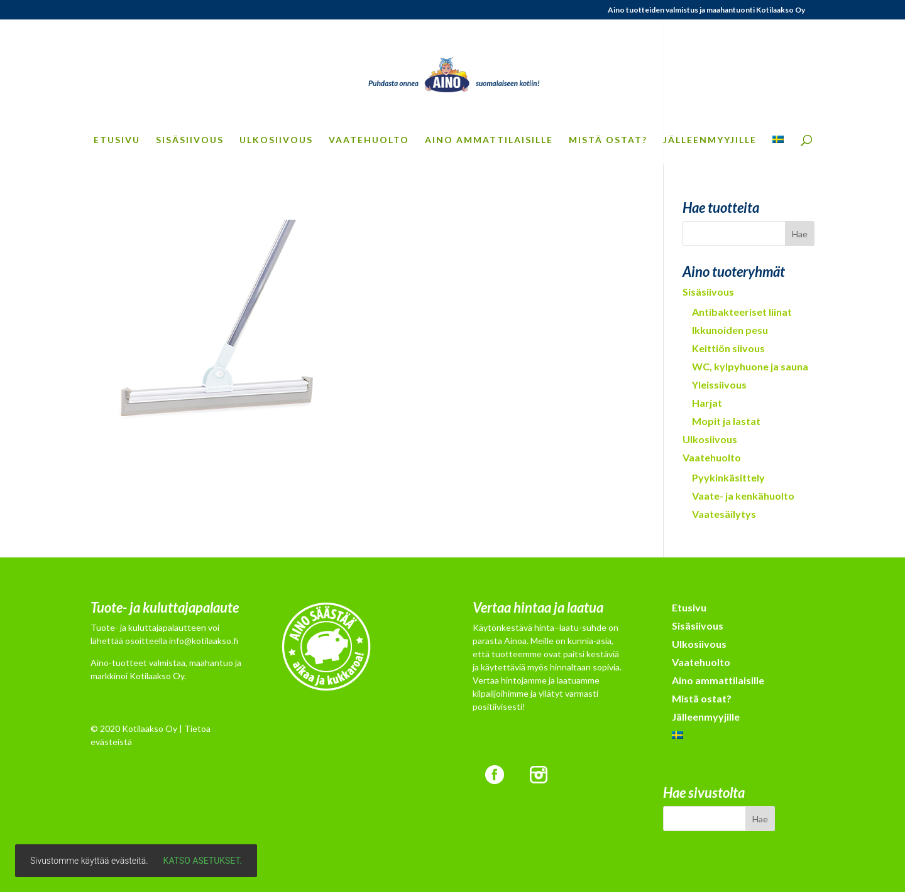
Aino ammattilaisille (489, 140)
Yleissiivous (719, 384)
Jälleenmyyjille (710, 140)
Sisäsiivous (190, 140)
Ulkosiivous (276, 140)
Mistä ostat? (608, 140)
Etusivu (117, 140)
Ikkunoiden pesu (730, 330)
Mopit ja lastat (726, 421)
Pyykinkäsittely (728, 477)
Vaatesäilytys (724, 514)
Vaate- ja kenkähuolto (743, 496)
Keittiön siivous (728, 348)
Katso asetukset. (202, 861)
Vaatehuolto (369, 140)
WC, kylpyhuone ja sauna (750, 366)
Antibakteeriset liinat (742, 312)
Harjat (707, 403)
